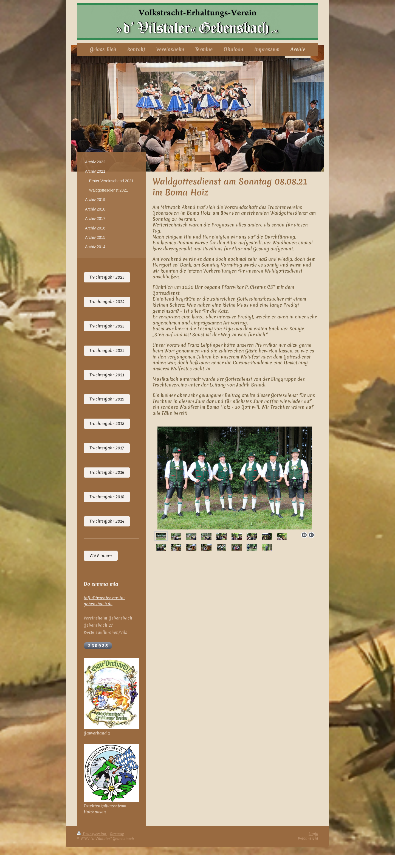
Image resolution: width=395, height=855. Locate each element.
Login (313, 833)
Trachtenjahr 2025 (107, 277)
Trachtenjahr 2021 (106, 375)
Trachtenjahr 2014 (106, 521)
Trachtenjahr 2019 (106, 399)
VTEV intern (100, 555)
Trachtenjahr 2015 (106, 497)
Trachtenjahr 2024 (107, 301)
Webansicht (308, 838)
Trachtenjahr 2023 (107, 326)
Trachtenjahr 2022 (107, 350)
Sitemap (117, 833)
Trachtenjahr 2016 (106, 472)
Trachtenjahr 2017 (106, 448)
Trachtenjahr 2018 (106, 423)
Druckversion (92, 833)
